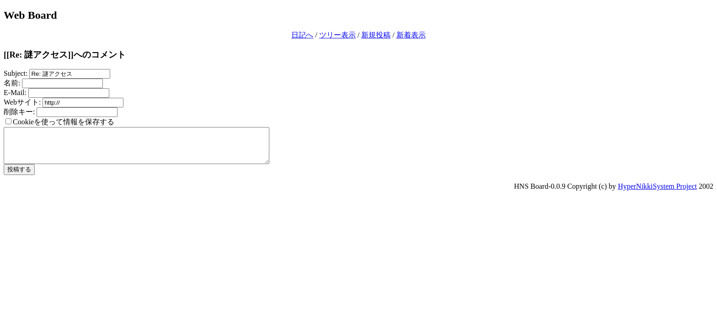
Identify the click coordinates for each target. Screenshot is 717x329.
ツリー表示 (337, 35)
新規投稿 (376, 35)
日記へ (302, 35)
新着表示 (411, 35)
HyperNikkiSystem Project (657, 193)
